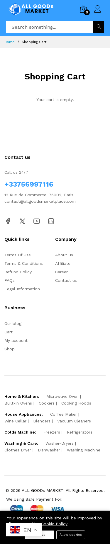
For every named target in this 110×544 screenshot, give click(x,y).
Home (9, 42)
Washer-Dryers (59, 443)
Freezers (51, 432)
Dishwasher (49, 450)
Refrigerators (79, 432)
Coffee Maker (63, 414)
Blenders (41, 421)
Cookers (47, 403)
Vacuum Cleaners (74, 421)
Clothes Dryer (17, 450)
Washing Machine (83, 450)
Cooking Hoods (76, 403)
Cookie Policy (54, 523)
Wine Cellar (15, 421)
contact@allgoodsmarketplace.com (40, 201)
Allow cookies (71, 535)
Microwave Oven (62, 396)
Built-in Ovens (18, 403)
